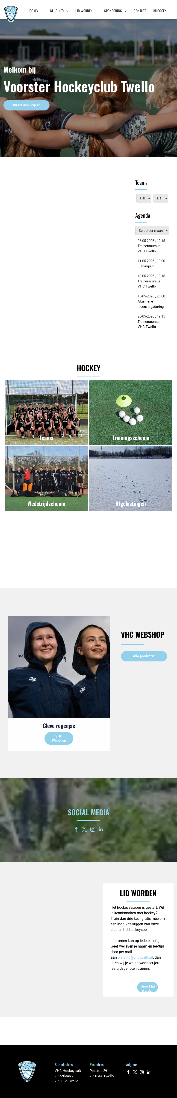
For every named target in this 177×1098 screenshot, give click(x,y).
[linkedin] (101, 830)
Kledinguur (146, 266)
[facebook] (76, 830)
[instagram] (92, 830)
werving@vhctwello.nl (135, 957)
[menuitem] (35, 10)
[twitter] (84, 830)
